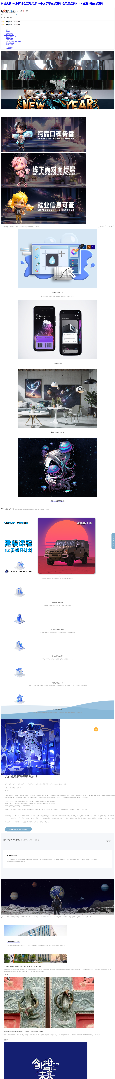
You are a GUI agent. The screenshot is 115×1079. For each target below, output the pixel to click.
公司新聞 (10, 39)
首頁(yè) (8, 30)
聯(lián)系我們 (9, 44)
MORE (110, 226)
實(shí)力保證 (9, 34)
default (10, 48)
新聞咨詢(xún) (9, 38)
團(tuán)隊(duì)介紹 (11, 36)
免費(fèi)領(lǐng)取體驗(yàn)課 (18, 829)
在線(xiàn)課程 (9, 33)
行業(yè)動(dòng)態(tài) (14, 41)
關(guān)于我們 (10, 43)
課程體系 (8, 31)
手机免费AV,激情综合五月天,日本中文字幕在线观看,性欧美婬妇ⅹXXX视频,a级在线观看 (52, 3)
